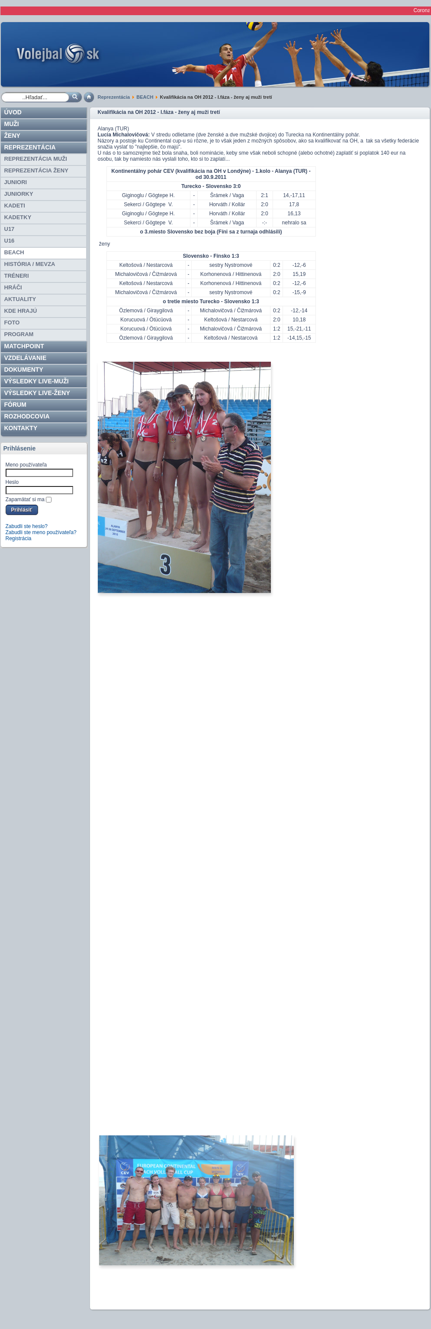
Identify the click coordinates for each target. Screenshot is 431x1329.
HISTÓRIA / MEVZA (29, 264)
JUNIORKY (18, 194)
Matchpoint (24, 346)
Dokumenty (23, 369)
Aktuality (20, 299)
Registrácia (19, 538)
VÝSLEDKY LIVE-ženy (37, 392)
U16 (9, 240)
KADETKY (18, 217)
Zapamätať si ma (25, 499)
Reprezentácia (114, 97)
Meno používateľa (26, 465)
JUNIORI (15, 182)
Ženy (12, 135)
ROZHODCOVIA (27, 416)
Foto (12, 322)
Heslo (12, 482)
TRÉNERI (16, 275)
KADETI (14, 205)
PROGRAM (19, 334)
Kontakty (21, 428)
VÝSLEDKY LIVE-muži (36, 381)
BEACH (144, 97)
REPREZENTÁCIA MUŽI (35, 159)
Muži (11, 123)
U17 (9, 229)
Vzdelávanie (25, 357)
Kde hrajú (20, 311)
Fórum (15, 404)
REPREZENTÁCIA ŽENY (36, 170)
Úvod (13, 112)
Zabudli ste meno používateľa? (41, 532)
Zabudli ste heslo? (27, 526)
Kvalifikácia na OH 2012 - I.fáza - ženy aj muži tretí (159, 112)
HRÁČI (13, 287)
